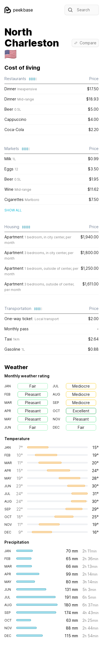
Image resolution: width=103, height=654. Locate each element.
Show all (13, 210)
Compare (85, 42)
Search (78, 10)
